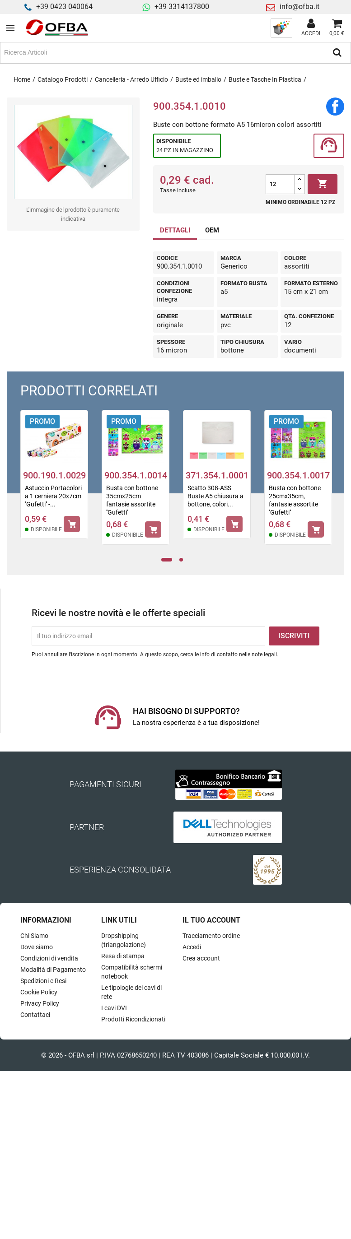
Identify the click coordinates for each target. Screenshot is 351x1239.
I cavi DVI (114, 1008)
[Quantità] (280, 184)
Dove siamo (36, 947)
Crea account (201, 958)
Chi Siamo (34, 935)
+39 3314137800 (181, 6)
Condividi (335, 106)
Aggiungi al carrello (322, 184)
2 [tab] (183, 559)
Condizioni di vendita (49, 958)
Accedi (192, 947)
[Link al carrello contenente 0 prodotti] (336, 28)
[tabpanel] (54, 480)
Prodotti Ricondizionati (133, 1019)
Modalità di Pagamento (53, 969)
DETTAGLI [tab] (175, 230)
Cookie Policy (38, 992)
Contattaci (35, 1014)
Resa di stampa (123, 956)
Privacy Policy (39, 1003)
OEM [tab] (212, 230)
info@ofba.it (299, 6)
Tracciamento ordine (211, 935)
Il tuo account (211, 920)
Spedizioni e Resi (43, 980)
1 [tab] (166, 559)
